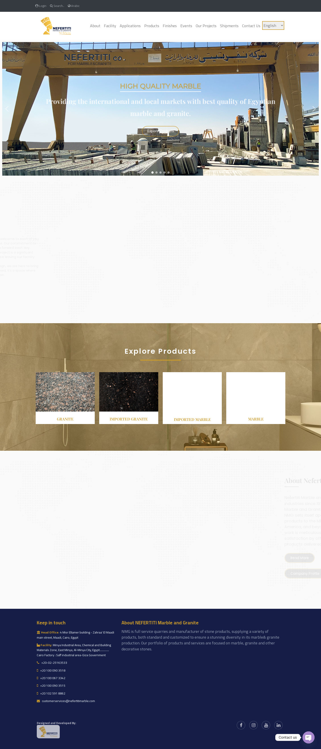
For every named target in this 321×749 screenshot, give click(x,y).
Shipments (229, 25)
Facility (110, 25)
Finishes (170, 25)
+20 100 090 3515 (51, 685)
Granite (65, 418)
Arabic (74, 6)
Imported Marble (192, 419)
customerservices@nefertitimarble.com (66, 701)
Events (186, 25)
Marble (256, 418)
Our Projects (206, 25)
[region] (160, 109)
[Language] (273, 25)
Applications (130, 25)
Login (40, 6)
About (95, 25)
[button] (6, 108)
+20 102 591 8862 (51, 693)
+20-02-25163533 (52, 663)
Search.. (57, 6)
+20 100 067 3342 (51, 678)
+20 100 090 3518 (51, 670)
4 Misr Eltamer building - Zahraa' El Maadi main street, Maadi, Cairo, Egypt (75, 634)
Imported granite (129, 418)
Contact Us (251, 25)
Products (151, 25)
